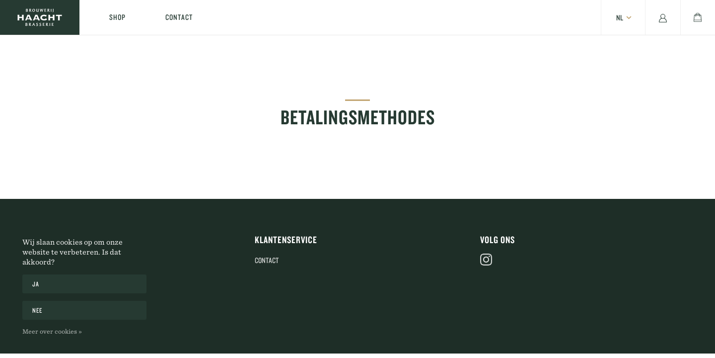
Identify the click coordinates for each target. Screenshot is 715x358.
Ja (35, 284)
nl (619, 17)
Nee (37, 310)
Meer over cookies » (52, 331)
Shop (117, 17)
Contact (179, 17)
